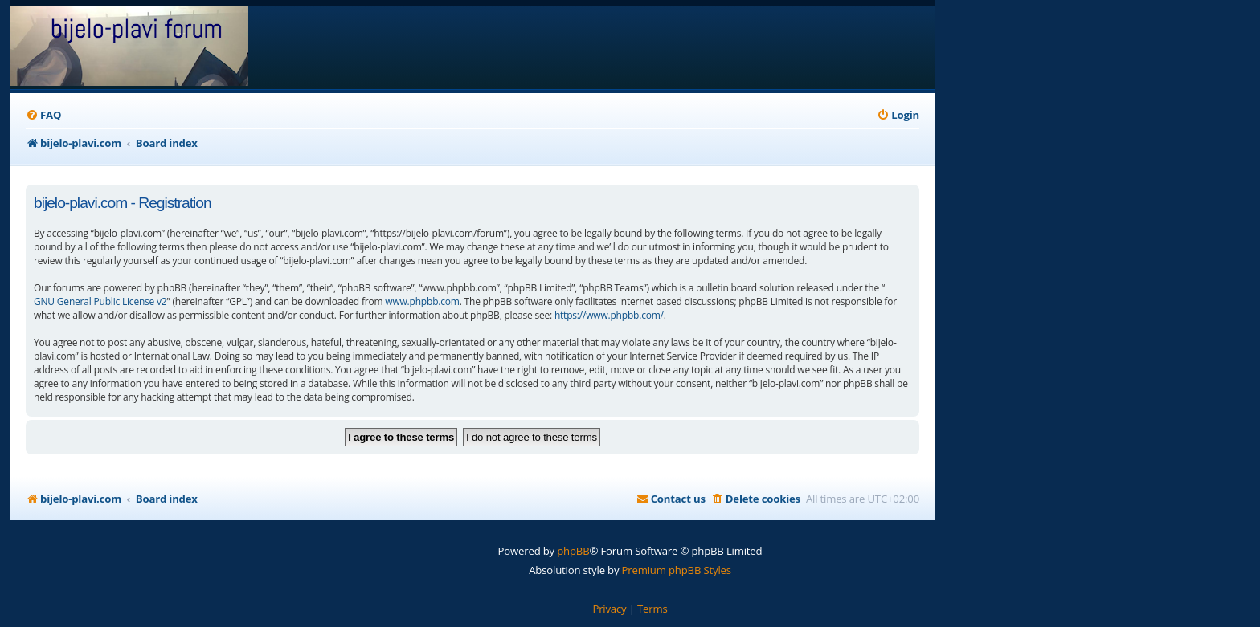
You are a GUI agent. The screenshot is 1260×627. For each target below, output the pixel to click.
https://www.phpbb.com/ (609, 315)
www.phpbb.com (422, 301)
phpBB (573, 551)
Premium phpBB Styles (676, 570)
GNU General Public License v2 (100, 301)
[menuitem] (43, 115)
